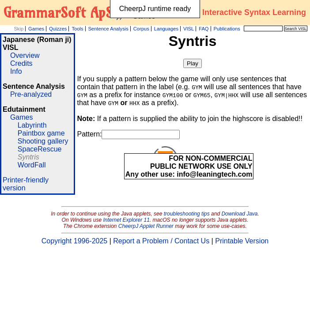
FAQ (203, 28)
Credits (21, 63)
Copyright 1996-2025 (74, 241)
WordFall (32, 165)
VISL (188, 28)
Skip (18, 28)
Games (36, 28)
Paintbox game (41, 133)
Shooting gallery (43, 141)
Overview (25, 55)
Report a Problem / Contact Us (161, 241)
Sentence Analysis (108, 28)
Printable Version (241, 241)
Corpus (141, 28)
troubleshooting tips (187, 214)
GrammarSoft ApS (58, 12)
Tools (77, 28)
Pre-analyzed (31, 94)
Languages (166, 28)
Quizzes (58, 28)
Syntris (28, 157)
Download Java (239, 214)
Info (16, 71)
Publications (226, 28)
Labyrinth (32, 125)
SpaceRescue (40, 149)
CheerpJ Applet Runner (146, 226)
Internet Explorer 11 (126, 220)
